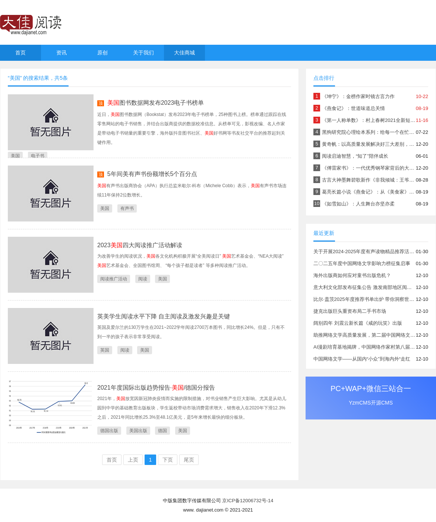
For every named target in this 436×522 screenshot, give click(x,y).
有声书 (127, 208)
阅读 (142, 279)
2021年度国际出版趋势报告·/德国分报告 (156, 387)
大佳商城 (184, 53)
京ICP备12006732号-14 (247, 500)
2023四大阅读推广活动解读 (139, 245)
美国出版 (138, 430)
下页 (167, 460)
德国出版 (109, 430)
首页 (20, 53)
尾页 (189, 460)
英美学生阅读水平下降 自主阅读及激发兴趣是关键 (163, 316)
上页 (133, 460)
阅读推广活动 (113, 279)
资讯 (61, 53)
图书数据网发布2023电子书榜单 (155, 103)
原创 (102, 53)
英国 (104, 350)
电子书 (37, 155)
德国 (162, 430)
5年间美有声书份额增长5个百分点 (152, 174)
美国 (15, 155)
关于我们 (143, 53)
